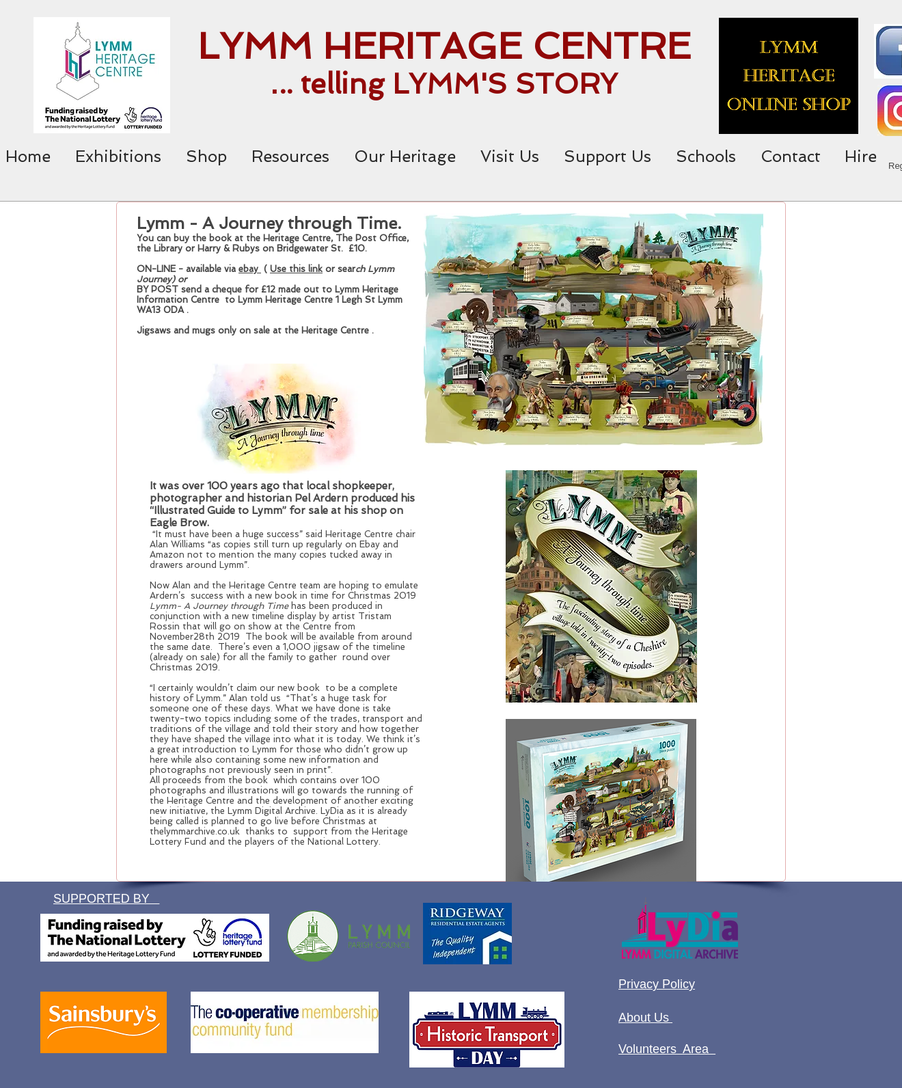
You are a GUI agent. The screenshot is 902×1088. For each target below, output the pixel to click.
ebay (249, 269)
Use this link (296, 269)
